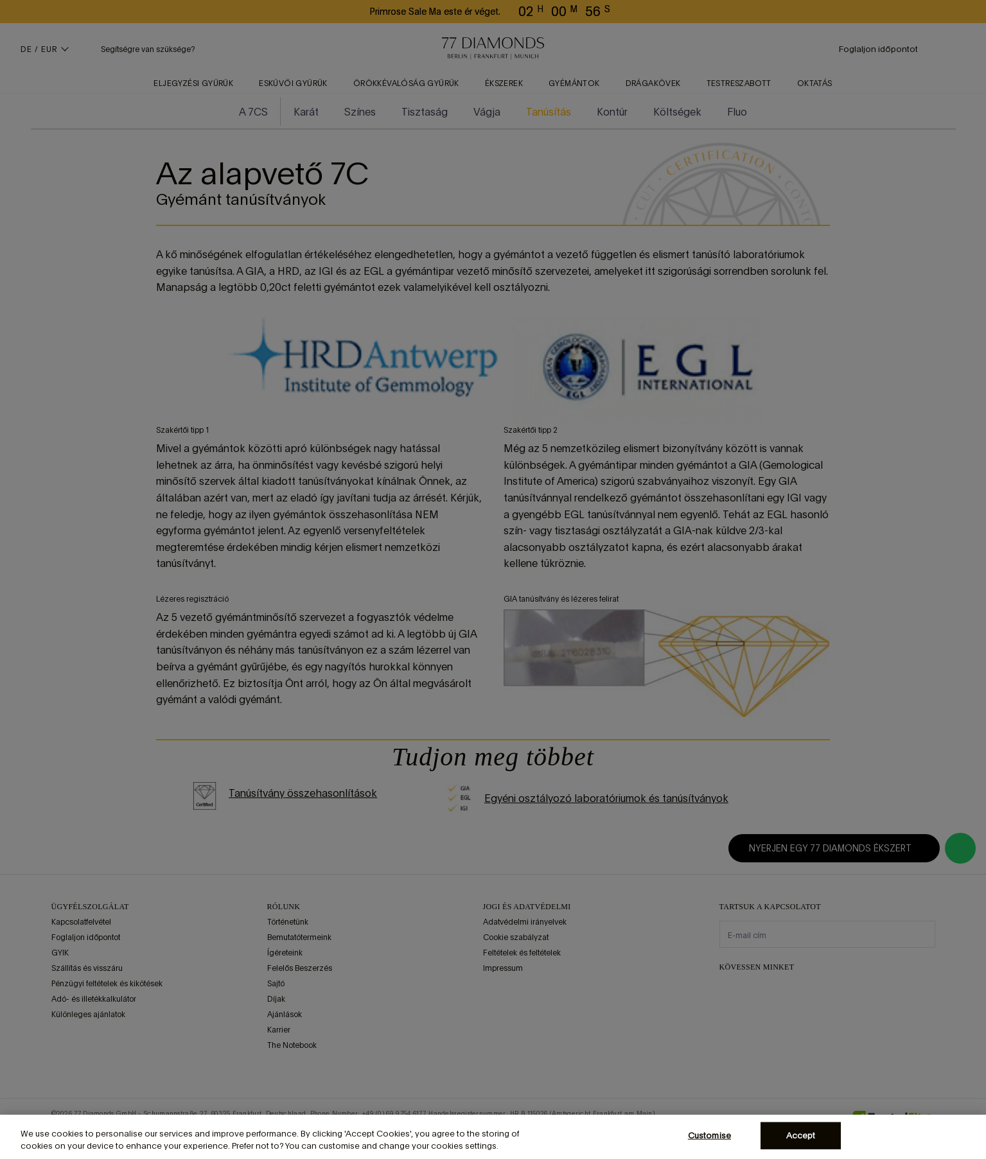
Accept (801, 1135)
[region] (493, 1137)
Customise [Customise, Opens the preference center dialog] (709, 1135)
